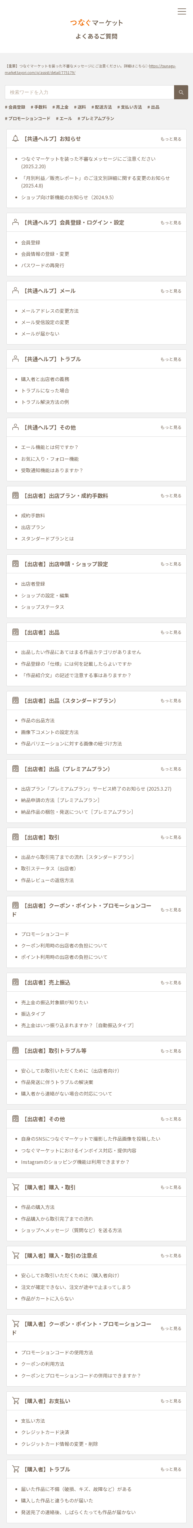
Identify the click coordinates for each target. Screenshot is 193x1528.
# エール (64, 118)
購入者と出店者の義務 (45, 379)
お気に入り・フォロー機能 (50, 458)
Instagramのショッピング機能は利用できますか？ (75, 1161)
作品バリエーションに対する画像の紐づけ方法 (71, 743)
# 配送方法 (101, 107)
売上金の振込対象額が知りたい (54, 1002)
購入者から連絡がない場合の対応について (66, 1093)
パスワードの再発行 (42, 265)
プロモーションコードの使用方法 (57, 1352)
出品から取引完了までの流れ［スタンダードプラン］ (78, 856)
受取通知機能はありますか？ (52, 470)
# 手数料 (39, 107)
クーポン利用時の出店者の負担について (64, 945)
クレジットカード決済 (45, 1432)
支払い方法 (33, 1420)
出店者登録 (33, 583)
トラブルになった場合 (45, 390)
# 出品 (153, 107)
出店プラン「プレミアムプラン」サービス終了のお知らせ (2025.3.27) (96, 788)
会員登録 (30, 242)
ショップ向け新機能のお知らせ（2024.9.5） (69, 197)
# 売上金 (60, 107)
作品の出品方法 (38, 720)
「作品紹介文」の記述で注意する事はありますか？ (76, 675)
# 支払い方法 (129, 107)
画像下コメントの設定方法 (50, 732)
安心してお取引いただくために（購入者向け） (71, 1275)
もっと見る (171, 139)
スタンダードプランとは (47, 538)
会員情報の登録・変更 (45, 253)
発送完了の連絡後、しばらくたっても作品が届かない (78, 1512)
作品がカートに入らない (47, 1298)
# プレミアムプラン (96, 118)
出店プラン (33, 527)
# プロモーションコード (28, 118)
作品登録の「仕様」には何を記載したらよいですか (76, 663)
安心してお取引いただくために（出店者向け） (71, 1070)
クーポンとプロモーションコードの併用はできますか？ (81, 1375)
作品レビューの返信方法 (47, 880)
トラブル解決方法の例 (45, 401)
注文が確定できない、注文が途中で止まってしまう (76, 1287)
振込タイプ (33, 1013)
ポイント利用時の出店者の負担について (64, 956)
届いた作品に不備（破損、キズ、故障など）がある (76, 1488)
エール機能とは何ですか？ (50, 447)
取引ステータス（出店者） (50, 868)
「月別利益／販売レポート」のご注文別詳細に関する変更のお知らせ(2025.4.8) (95, 181)
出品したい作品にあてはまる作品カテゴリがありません (81, 652)
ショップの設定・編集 (45, 595)
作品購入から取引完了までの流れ (57, 1218)
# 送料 (80, 107)
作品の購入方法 (38, 1206)
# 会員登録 (15, 107)
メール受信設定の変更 (45, 322)
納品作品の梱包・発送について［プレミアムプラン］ (78, 811)
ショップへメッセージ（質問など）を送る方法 (71, 1230)
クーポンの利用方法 (42, 1363)
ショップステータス (42, 606)
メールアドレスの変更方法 (50, 310)
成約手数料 (33, 515)
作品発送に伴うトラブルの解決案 (57, 1082)
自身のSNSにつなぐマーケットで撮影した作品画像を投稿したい (91, 1138)
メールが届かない (40, 333)
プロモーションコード (45, 934)
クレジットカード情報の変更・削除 (59, 1443)
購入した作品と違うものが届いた (57, 1500)
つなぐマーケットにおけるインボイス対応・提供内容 (78, 1150)
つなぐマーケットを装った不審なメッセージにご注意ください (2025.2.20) (88, 162)
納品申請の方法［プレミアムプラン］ (61, 800)
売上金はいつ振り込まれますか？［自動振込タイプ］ (78, 1025)
